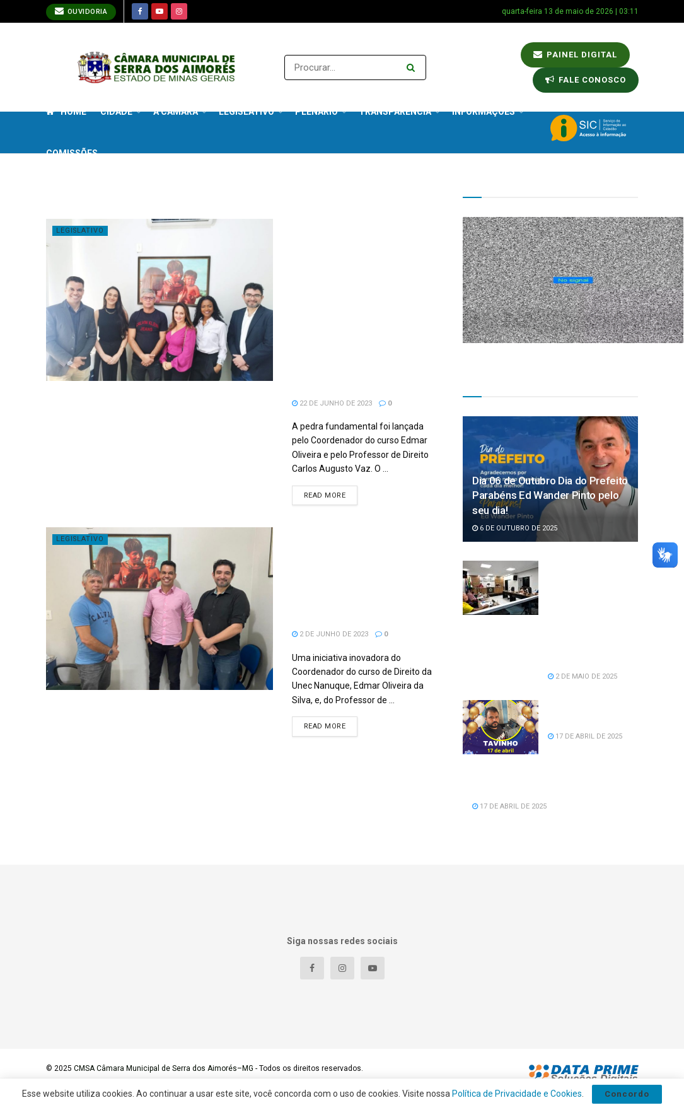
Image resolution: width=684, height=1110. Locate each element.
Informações (483, 112)
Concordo (627, 1094)
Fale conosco (585, 80)
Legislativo (80, 230)
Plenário (316, 112)
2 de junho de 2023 (330, 634)
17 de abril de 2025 (585, 736)
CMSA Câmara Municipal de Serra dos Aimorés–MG (163, 1068)
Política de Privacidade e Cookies (517, 1094)
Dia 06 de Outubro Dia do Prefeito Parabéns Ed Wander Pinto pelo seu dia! (550, 495)
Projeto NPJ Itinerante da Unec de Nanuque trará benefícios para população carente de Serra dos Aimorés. (358, 575)
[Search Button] (413, 67)
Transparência (395, 112)
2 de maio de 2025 (582, 676)
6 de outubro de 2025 (514, 528)
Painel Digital (575, 54)
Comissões (72, 153)
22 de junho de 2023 (332, 403)
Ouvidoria (81, 11)
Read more (325, 495)
